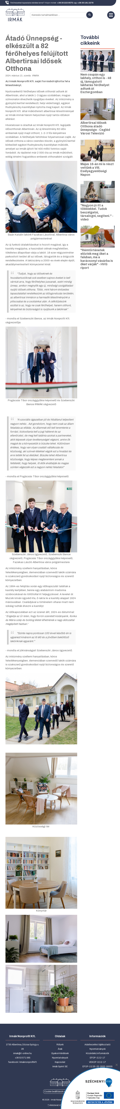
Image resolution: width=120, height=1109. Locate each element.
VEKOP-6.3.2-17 (97, 1062)
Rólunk (60, 1044)
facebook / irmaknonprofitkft (22, 1062)
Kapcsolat (60, 1062)
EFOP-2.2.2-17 (97, 1058)
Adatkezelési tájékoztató (97, 1044)
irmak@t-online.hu (22, 1053)
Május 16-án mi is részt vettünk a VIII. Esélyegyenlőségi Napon (97, 169)
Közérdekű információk (97, 1053)
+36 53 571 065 (22, 1058)
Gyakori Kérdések (60, 1053)
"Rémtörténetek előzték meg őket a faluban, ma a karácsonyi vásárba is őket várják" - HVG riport (96, 258)
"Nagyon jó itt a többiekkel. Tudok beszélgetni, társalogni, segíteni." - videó (96, 212)
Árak (60, 1049)
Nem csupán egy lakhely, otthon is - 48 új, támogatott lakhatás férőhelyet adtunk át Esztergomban (95, 83)
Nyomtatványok (60, 1058)
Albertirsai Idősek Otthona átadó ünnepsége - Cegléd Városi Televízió (95, 128)
